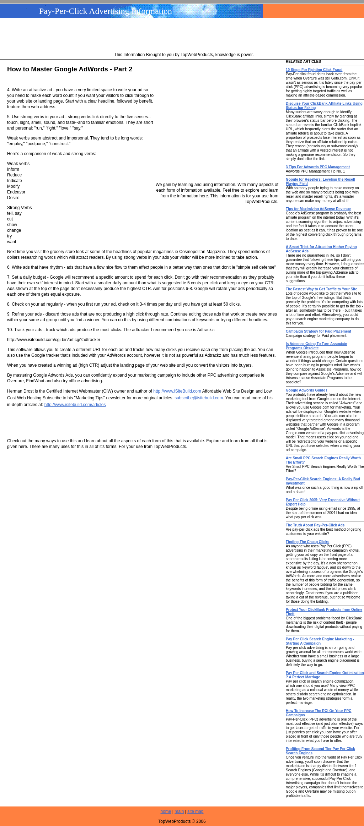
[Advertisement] (184, 36)
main (179, 811)
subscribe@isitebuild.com (199, 397)
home (166, 811)
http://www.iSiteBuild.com (177, 391)
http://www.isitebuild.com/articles (75, 404)
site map (195, 811)
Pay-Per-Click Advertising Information (105, 11)
